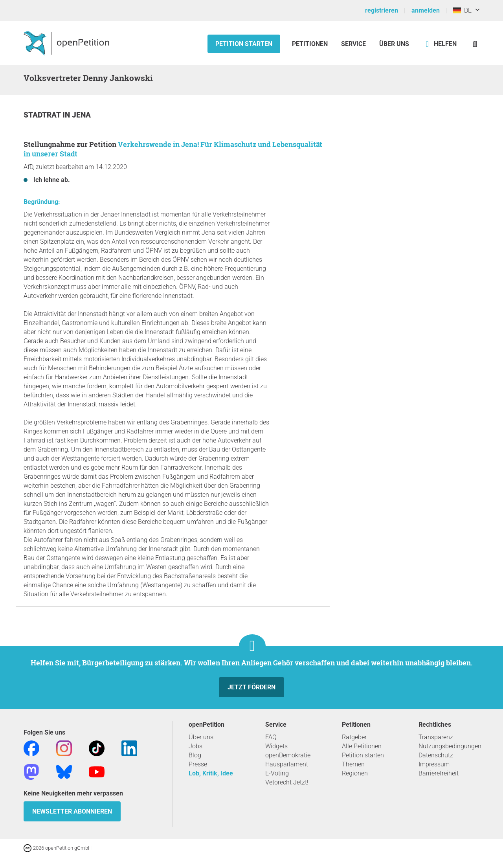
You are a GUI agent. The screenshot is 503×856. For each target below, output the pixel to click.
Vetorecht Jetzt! (286, 782)
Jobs (195, 746)
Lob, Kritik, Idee (211, 773)
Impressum (434, 764)
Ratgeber (354, 737)
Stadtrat (43, 114)
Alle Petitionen (362, 746)
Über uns (201, 737)
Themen (353, 764)
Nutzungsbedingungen (450, 746)
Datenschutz (436, 755)
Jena (81, 114)
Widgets (276, 746)
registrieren (381, 10)
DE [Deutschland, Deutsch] (462, 10)
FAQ (271, 737)
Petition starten (243, 44)
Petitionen (310, 44)
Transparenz (436, 737)
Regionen (355, 773)
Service (353, 44)
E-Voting (277, 773)
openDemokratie (287, 755)
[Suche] (475, 43)
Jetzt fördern (251, 687)
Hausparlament (286, 764)
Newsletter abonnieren (72, 811)
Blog (195, 755)
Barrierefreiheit (439, 773)
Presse (198, 764)
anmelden (425, 10)
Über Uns (394, 44)
